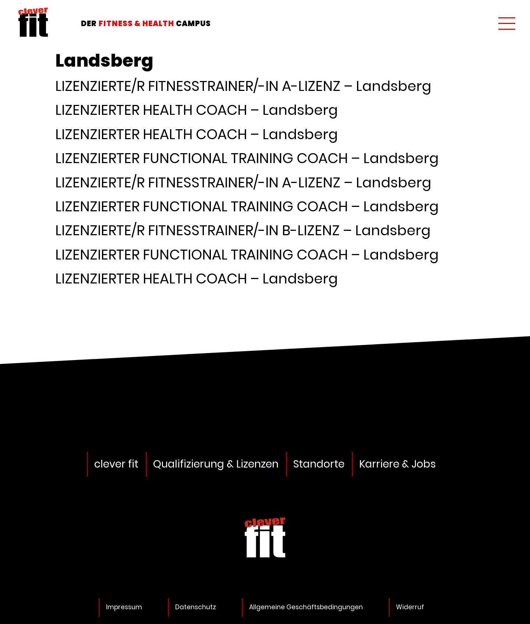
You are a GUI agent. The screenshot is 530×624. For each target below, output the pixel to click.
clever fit (116, 464)
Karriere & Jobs (397, 464)
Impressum (124, 607)
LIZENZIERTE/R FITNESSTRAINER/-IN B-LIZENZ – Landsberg (243, 230)
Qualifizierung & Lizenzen (216, 464)
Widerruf (410, 607)
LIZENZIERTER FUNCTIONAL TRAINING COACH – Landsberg (247, 158)
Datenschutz (195, 607)
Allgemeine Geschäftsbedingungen (306, 607)
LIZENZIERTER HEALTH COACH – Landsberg (196, 110)
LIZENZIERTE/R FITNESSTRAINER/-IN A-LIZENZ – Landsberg (243, 86)
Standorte (318, 464)
